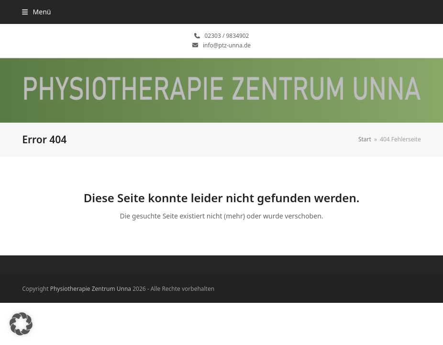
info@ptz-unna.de (227, 45)
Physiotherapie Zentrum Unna (90, 289)
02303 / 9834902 (227, 36)
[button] (36, 11)
